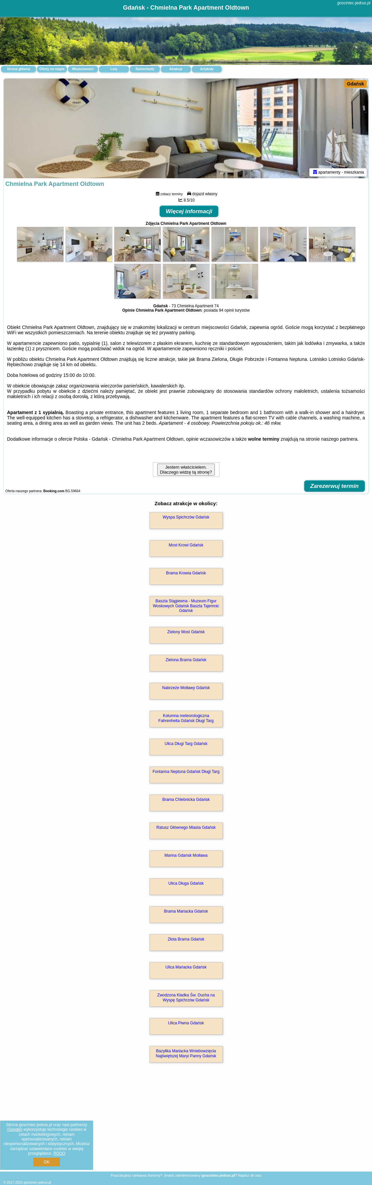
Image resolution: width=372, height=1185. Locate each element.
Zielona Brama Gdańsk (186, 660)
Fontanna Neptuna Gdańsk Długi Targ (186, 771)
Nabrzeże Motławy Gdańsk (186, 687)
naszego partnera (339, 439)
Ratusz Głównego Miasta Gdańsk (185, 827)
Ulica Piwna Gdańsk (186, 1023)
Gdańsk (355, 83)
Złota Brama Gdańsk (186, 939)
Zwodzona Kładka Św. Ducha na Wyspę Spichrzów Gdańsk (186, 997)
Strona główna (18, 69)
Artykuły (206, 69)
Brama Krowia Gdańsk (186, 573)
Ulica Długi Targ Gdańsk (186, 743)
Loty (113, 69)
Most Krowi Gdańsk (186, 545)
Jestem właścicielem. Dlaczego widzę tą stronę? (186, 470)
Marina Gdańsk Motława (186, 855)
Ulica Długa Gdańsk (185, 883)
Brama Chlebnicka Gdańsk (186, 799)
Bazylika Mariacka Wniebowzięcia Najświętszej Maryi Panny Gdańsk (186, 1053)
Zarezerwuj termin (334, 486)
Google (14, 1129)
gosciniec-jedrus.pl (353, 3)
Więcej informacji (189, 211)
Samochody (145, 69)
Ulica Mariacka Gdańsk (186, 967)
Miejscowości (83, 69)
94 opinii (226, 310)
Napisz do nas (249, 1175)
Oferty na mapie (52, 69)
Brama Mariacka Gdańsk (186, 911)
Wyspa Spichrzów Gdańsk (186, 517)
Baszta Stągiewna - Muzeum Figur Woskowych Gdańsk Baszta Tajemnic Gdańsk (186, 606)
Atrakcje (175, 69)
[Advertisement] (186, 1124)
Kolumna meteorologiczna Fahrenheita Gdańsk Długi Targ (186, 718)
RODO (59, 1153)
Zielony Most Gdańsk (186, 632)
